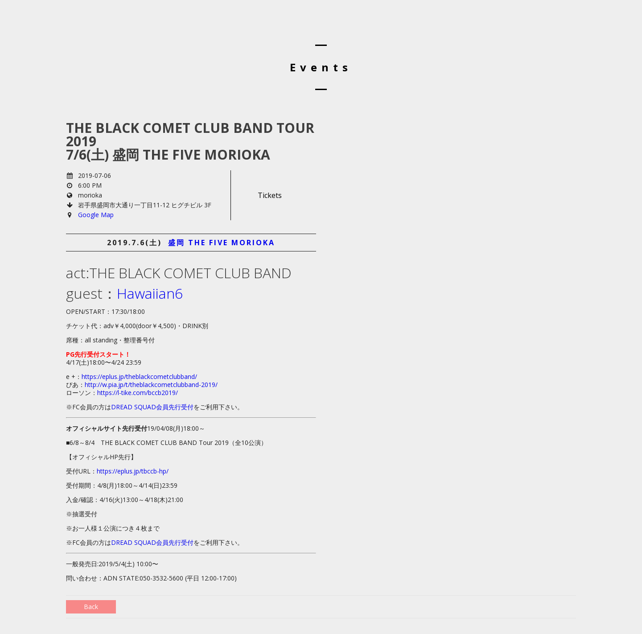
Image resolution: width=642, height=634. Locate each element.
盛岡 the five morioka (221, 242)
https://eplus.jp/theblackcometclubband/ (139, 376)
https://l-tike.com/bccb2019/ (137, 392)
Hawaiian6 (150, 293)
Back (91, 606)
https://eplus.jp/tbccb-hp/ (133, 471)
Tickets (270, 195)
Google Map (96, 214)
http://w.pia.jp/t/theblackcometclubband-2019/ (151, 384)
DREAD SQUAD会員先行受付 (152, 407)
